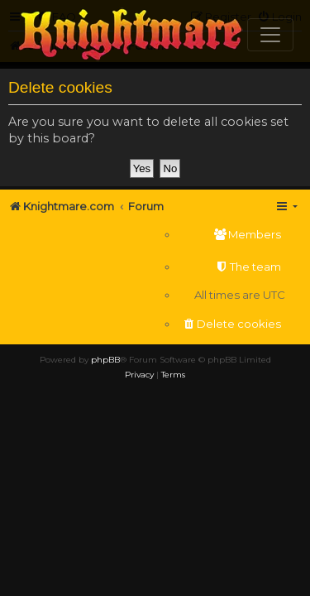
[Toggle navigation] (270, 34)
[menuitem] (231, 235)
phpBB (105, 359)
